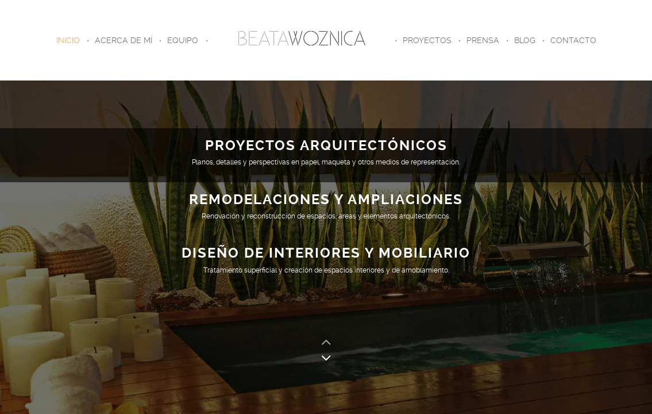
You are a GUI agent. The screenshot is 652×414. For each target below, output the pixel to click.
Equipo (182, 40)
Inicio (68, 40)
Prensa (482, 40)
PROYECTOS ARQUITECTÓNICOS (326, 145)
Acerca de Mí (123, 40)
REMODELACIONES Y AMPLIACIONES (326, 199)
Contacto (573, 40)
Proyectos (427, 40)
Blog (524, 40)
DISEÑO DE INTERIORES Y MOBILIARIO (326, 253)
